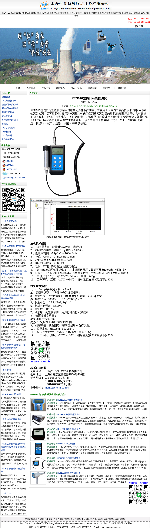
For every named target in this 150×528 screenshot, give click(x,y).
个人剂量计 (7, 135)
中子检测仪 (7, 131)
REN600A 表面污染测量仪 (69, 400)
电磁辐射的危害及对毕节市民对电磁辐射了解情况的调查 (13, 447)
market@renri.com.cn (13, 177)
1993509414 (9, 169)
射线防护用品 (8, 112)
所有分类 (6, 97)
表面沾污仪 (7, 116)
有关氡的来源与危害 (11, 394)
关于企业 (31, 88)
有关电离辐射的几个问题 (13, 320)
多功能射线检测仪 (10, 120)
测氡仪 (5, 124)
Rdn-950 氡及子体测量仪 (69, 414)
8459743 (8, 165)
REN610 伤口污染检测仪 (69, 458)
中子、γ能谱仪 (8, 128)
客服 (139, 26)
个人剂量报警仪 (9, 100)
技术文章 (92, 88)
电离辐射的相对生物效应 (13, 246)
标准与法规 (76, 88)
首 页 (17, 88)
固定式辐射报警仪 (10, 108)
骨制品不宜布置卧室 (11, 419)
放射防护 (6, 493)
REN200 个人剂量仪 (66, 443)
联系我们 (107, 88)
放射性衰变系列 (9, 221)
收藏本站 (122, 88)
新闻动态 (60, 88)
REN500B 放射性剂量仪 (68, 473)
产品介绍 (45, 88)
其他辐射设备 (8, 139)
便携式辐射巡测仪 (10, 104)
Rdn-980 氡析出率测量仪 (69, 429)
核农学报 (6, 369)
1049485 (8, 161)
